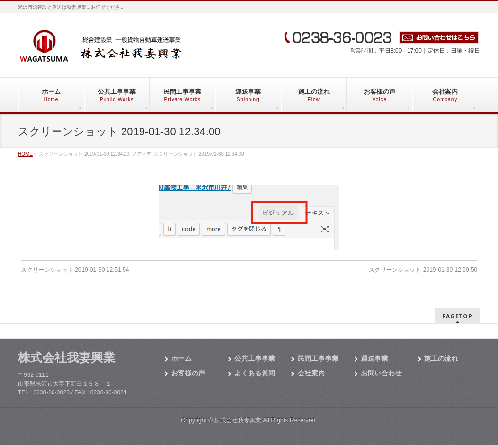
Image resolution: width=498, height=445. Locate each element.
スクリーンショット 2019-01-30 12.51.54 (75, 270)
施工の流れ (441, 358)
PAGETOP (457, 316)
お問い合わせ (381, 373)
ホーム (181, 358)
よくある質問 (254, 373)
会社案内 (311, 373)
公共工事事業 (254, 358)
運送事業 (374, 358)
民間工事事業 (318, 358)
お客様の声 (188, 373)
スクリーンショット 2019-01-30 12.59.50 (423, 270)
